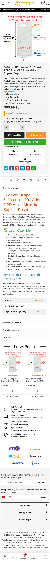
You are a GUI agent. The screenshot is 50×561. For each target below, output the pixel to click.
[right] (47, 375)
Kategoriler (25, 512)
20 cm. (37, 312)
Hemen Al (36, 135)
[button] (4, 38)
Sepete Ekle (14, 135)
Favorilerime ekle (12, 147)
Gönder (42, 482)
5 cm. (36, 306)
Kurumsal (25, 505)
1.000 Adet (38, 300)
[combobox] (4, 497)
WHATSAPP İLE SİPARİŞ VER (25, 142)
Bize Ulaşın (25, 519)
